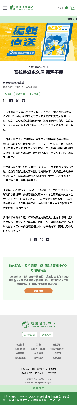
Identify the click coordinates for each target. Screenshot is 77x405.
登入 (72, 7)
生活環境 (33, 93)
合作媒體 (38, 353)
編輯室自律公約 (38, 348)
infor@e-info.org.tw (43, 382)
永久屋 (8, 93)
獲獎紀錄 (38, 357)
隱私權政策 (20, 357)
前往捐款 (38, 291)
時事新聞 (8, 82)
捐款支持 (46, 334)
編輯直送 (19, 82)
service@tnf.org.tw (43, 378)
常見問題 (20, 353)
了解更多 (55, 400)
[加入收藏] (4, 100)
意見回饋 (57, 357)
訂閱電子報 (29, 334)
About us (20, 348)
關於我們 (57, 344)
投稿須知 (57, 353)
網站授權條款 (57, 348)
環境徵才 (20, 344)
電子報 (60, 8)
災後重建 (20, 93)
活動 (38, 344)
